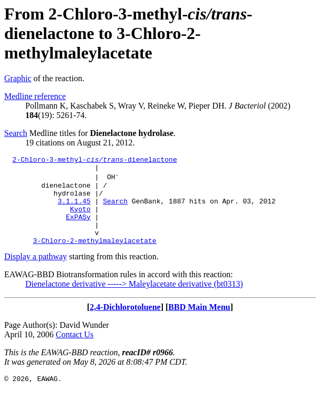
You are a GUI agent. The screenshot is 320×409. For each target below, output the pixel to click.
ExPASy (78, 229)
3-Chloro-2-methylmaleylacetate (95, 257)
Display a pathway (35, 273)
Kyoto (80, 220)
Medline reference (35, 96)
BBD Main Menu (199, 324)
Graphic (18, 78)
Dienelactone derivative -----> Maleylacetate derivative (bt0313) (134, 301)
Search (15, 133)
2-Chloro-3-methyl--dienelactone (95, 160)
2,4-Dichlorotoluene (125, 324)
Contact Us (75, 351)
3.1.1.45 (73, 210)
